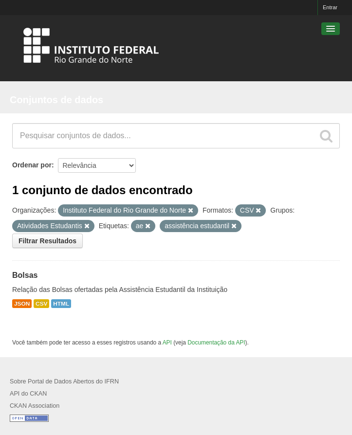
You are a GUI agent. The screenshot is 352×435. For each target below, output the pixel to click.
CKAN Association (34, 405)
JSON (22, 303)
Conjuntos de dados (56, 99)
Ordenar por (32, 165)
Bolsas (24, 275)
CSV (41, 303)
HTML (61, 303)
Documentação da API (216, 342)
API (167, 342)
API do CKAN (28, 393)
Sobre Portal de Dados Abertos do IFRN (64, 381)
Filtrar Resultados (47, 241)
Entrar (330, 7)
